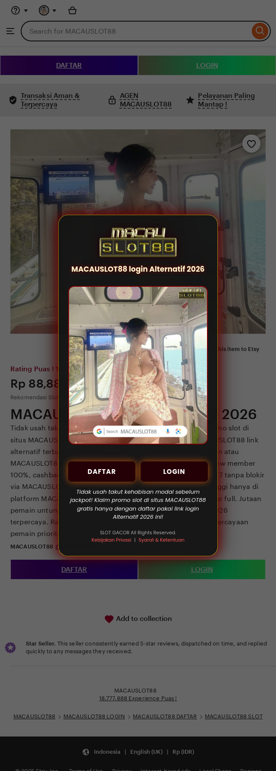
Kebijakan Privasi (111, 539)
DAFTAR (102, 471)
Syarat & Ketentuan (161, 539)
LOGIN (174, 471)
